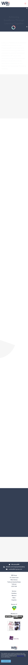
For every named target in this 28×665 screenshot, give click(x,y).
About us (14, 595)
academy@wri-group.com (14, 569)
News (14, 597)
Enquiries (14, 600)
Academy (14, 593)
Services (14, 591)
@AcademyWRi (14, 564)
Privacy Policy (20, 656)
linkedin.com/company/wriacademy (14, 567)
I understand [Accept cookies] (6, 661)
